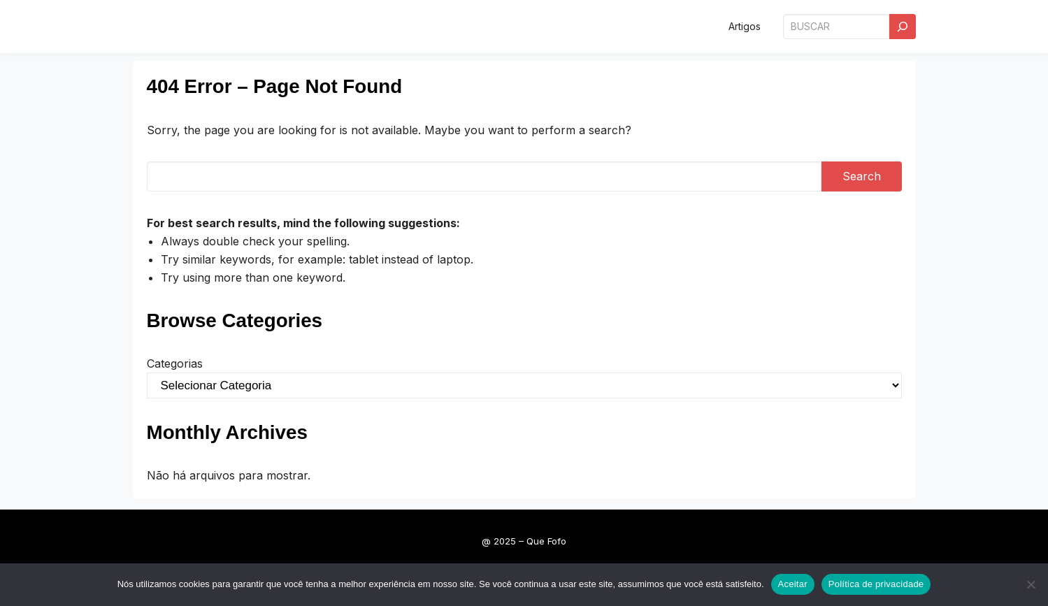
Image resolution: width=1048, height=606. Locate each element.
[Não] (1031, 584)
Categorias (175, 363)
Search (861, 176)
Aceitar (792, 584)
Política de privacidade (876, 584)
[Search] (902, 27)
